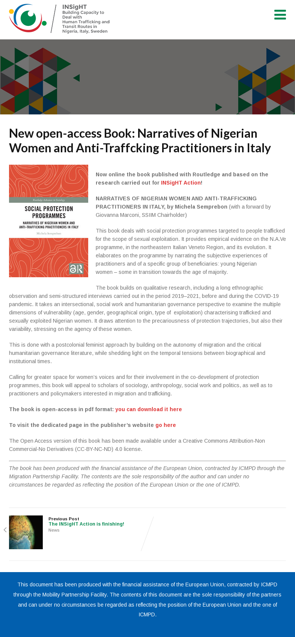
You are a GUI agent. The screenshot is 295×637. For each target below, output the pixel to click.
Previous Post (78, 522)
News (53, 530)
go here (165, 425)
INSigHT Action (181, 183)
